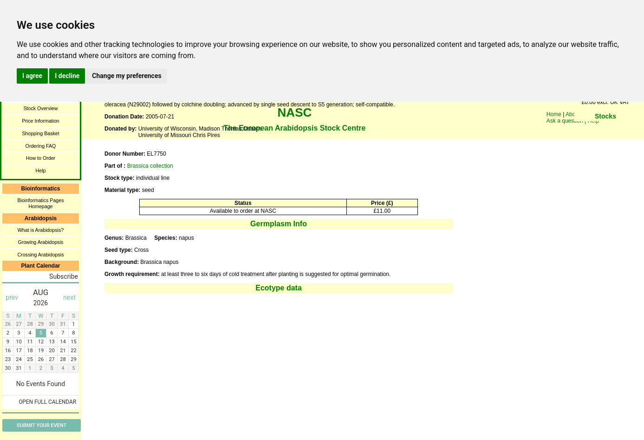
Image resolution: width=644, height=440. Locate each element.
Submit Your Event (41, 425)
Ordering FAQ (41, 146)
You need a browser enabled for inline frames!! (605, 130)
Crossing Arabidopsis (40, 254)
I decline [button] (67, 75)
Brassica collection (150, 166)
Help (41, 170)
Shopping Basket (40, 133)
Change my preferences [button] (126, 75)
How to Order (40, 158)
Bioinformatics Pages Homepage (40, 203)
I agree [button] (32, 75)
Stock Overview (40, 108)
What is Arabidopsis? (41, 230)
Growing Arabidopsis (41, 242)
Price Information (40, 121)
